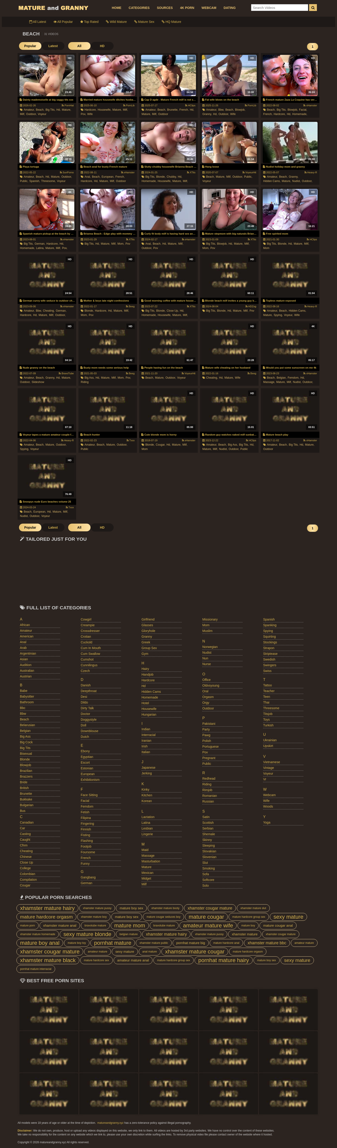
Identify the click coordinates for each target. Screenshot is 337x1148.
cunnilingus (89, 665)
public (84, 449)
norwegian (210, 647)
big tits (25, 748)
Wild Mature (116, 22)
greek (146, 642)
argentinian (28, 653)
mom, (121, 243)
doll (83, 725)
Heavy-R (311, 172)
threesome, (48, 181)
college (25, 868)
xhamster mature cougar (195, 951)
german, (40, 243)
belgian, (281, 377)
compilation (28, 879)
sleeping (208, 845)
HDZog (251, 306)
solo (205, 885)
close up (26, 862)
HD (102, 46)
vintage (268, 768)
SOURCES (165, 8)
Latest (53, 46)
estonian (87, 768)
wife (90, 114)
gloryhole (148, 631)
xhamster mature (245, 934)
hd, (58, 109)
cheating (26, 851)
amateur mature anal (133, 960)
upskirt (268, 746)
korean (147, 801)
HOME (116, 8)
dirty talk (87, 708)
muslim (207, 631)
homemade (150, 697)
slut (205, 862)
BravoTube (66, 373)
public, (24, 181)
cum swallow (90, 654)
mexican (147, 873)
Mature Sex (144, 22)
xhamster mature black (48, 960)
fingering (87, 823)
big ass (25, 736)
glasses (147, 625)
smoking (208, 868)
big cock (26, 742)
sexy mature (288, 917)
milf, (22, 114)
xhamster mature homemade (37, 934)
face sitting (89, 795)
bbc (22, 708)
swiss (267, 671)
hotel (145, 703)
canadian (27, 822)
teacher (269, 691)
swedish (269, 659)
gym (145, 654)
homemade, (299, 114)
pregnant (208, 758)
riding (84, 382)
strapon (268, 648)
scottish (208, 822)
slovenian (209, 857)
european (88, 774)
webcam (269, 795)
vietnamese (271, 762)
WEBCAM (209, 8)
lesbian (147, 828)
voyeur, (288, 315)
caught (25, 839)
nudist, (296, 181)
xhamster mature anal (59, 925)
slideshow (38, 382)
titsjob (268, 714)
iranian (146, 740)
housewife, (104, 109)
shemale (208, 834)
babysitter (27, 696)
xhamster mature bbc (267, 943)
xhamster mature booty (165, 908)
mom (266, 248)
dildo (84, 702)
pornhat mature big (190, 943)
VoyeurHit (249, 172)
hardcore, (91, 109)
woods (268, 806)
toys (266, 719)
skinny (207, 840)
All (79, 46)
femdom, (293, 377)
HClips (190, 105)
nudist (206, 652)
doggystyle (88, 719)
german (86, 883)
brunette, (172, 109)
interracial (148, 735)
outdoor (163, 114)
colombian (27, 874)
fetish (85, 812)
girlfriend (148, 619)
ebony (85, 751)
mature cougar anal (278, 925)
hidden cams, (272, 181)
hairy (145, 669)
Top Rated (89, 22)
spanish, (34, 181)
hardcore (148, 680)
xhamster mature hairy (47, 908)
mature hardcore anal (226, 943)
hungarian (149, 714)
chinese (26, 857)
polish (206, 741)
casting (25, 834)
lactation (148, 817)
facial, (303, 109)
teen (266, 696)
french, (184, 109)
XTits (191, 172)
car (22, 828)
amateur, (29, 109)
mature (147, 867)
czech (85, 671)
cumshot (87, 659)
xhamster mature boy (94, 916)
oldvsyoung (210, 685)
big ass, (89, 377)
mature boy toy (77, 943)
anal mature (149, 951)
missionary (210, 619)
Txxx (131, 440)
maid (145, 850)
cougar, (160, 444)
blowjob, (240, 109)
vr (264, 779)
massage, (269, 382)
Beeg (130, 306)
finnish (86, 829)
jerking (147, 773)
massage (148, 855)
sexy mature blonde (87, 934)
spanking (269, 625)
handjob (147, 674)
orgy (205, 702)
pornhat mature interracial (35, 969)
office (206, 680)
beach (24, 719)
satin (206, 817)
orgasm (208, 697)
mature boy (248, 925)
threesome (271, 708)
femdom (87, 806)
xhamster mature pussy (97, 908)
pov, (83, 114)
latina (146, 822)
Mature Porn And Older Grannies (53, 7)
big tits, (50, 109)
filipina (86, 818)
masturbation (151, 861)
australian (27, 670)
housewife (149, 709)
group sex (149, 648)
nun (205, 658)
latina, (40, 248)
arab (23, 648)
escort (85, 762)
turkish (268, 725)
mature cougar (206, 917)
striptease (270, 654)
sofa (205, 874)
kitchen (147, 795)
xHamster (310, 105)
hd (144, 686)
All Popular (63, 22)
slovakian (209, 851)
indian (146, 729)
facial (85, 801)
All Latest (37, 22)
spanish (269, 619)
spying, (278, 315)
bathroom (27, 702)
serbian (207, 828)
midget (146, 878)
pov (128, 243)
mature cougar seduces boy (163, 916)
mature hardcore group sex (248, 916)
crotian (86, 636)
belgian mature (129, 934)
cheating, (49, 310)
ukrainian (270, 740)
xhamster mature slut (253, 908)
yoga (266, 822)
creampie (88, 625)
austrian (26, 676)
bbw (23, 713)
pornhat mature (112, 943)
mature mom (129, 925)
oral (205, 691)
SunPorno (67, 172)
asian (24, 659)
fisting (85, 835)
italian (146, 752)
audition (26, 665)
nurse (206, 664)
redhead (208, 778)
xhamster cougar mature (210, 908)
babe (23, 691)
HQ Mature (171, 22)
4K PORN (187, 8)
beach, (40, 109)
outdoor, (31, 114)
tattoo (267, 685)
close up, (173, 310)
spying (268, 631)
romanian (209, 795)
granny (147, 636)
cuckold (86, 642)
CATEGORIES (139, 8)
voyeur (42, 114)
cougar (25, 885)
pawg (206, 735)
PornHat (68, 105)
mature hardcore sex (96, 960)
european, (108, 176)
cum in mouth (91, 648)
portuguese (210, 746)
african (25, 625)
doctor (85, 714)
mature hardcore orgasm (46, 916)
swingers (269, 665)
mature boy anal (39, 943)
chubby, (172, 176)
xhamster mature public (153, 943)
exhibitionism (90, 779)
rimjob (207, 790)
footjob (86, 846)
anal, (88, 176)
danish (86, 685)
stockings (270, 642)
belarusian (27, 725)
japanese (148, 767)
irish (144, 746)
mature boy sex (131, 908)
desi (84, 696)
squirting (269, 636)
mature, (66, 109)
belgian (25, 731)
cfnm (23, 845)
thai (266, 702)
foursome (88, 852)
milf (144, 884)
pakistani (208, 723)
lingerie (147, 834)
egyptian (87, 757)
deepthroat (88, 691)
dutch (85, 737)
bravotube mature (95, 925)
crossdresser (90, 631)
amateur (26, 630)
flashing (87, 841)
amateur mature (304, 943)
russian (208, 801)
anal (23, 642)
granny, (207, 114)
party (206, 729)
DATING (230, 8)
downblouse (89, 731)
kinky (145, 789)
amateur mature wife (208, 925)
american (26, 636)
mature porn (27, 925)
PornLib (129, 105)
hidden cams (151, 691)
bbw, (221, 109)
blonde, (161, 176)
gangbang (88, 877)
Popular (30, 46)
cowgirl (86, 619)
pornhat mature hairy (223, 960)
